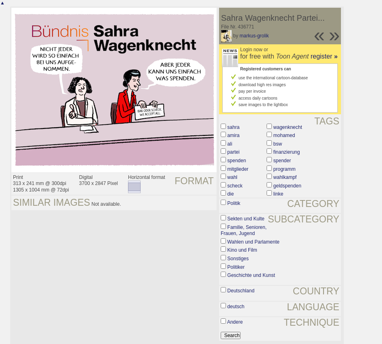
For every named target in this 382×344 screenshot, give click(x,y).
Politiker (236, 267)
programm (284, 169)
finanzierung (286, 152)
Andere (235, 322)
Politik (233, 203)
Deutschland (240, 291)
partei (233, 152)
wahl (232, 177)
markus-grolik (254, 36)
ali (229, 144)
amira (233, 135)
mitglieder (237, 169)
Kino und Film (242, 250)
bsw (277, 144)
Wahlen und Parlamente (253, 242)
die (230, 194)
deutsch (235, 306)
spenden (236, 160)
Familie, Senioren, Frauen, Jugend (244, 230)
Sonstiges (238, 258)
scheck (234, 186)
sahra (233, 127)
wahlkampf (285, 177)
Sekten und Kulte (245, 219)
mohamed (284, 135)
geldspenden (287, 186)
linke (278, 194)
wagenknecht (287, 127)
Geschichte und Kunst (251, 275)
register (324, 56)
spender (282, 160)
